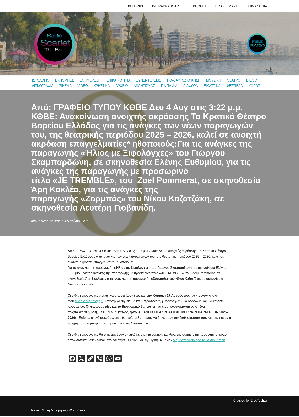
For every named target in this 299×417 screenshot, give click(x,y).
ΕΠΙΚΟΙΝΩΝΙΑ (256, 6)
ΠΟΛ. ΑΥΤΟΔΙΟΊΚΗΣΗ (184, 80)
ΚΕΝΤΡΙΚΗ (135, 6)
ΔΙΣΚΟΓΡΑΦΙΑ (43, 86)
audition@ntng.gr (88, 302)
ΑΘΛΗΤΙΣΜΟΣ (145, 86)
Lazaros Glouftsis (48, 221)
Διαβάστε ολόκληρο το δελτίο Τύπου (200, 341)
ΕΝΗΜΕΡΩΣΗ (90, 80)
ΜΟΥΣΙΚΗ (214, 80)
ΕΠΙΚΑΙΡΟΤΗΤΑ (119, 80)
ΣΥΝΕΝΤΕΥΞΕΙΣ (149, 80)
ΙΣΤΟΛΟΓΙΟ (40, 80)
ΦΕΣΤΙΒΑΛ (235, 86)
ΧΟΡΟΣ (255, 86)
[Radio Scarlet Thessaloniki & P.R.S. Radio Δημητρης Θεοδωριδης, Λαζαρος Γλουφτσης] (54, 43)
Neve (35, 411)
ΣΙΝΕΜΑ (65, 86)
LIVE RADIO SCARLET (167, 6)
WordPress (77, 411)
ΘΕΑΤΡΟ (235, 80)
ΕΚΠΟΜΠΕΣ (199, 6)
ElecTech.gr (259, 402)
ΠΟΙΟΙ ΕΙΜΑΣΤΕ (227, 6)
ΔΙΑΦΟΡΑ (191, 86)
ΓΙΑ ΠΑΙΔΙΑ (170, 86)
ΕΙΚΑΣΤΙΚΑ (213, 86)
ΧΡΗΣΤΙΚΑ (102, 86)
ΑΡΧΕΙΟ (122, 86)
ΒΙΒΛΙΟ (253, 80)
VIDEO (83, 86)
